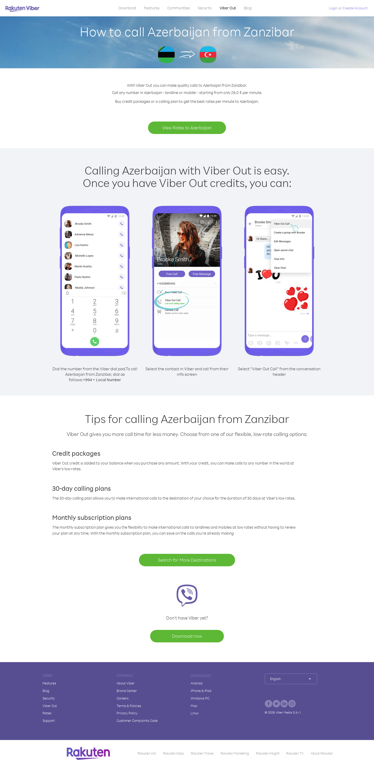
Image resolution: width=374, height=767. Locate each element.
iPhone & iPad (201, 691)
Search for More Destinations (187, 560)
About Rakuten (322, 753)
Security (205, 7)
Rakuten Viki (147, 753)
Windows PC (200, 698)
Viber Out (228, 7)
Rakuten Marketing (235, 753)
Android (197, 683)
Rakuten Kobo (173, 753)
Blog (248, 7)
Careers (123, 698)
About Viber (126, 683)
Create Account (355, 8)
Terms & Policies (129, 706)
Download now (187, 636)
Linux (194, 713)
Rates (47, 713)
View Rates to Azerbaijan (187, 127)
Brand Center (127, 691)
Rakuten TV (295, 753)
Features (151, 7)
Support (49, 720)
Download (127, 7)
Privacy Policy (127, 713)
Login (333, 8)
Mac (194, 706)
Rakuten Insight (267, 753)
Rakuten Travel (202, 753)
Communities (178, 7)
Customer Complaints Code (137, 720)
